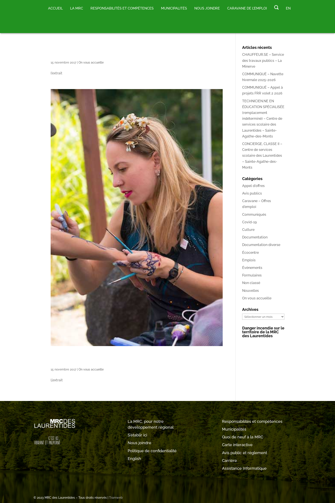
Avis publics (252, 193)
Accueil (55, 8)
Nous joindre (207, 8)
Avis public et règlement (244, 452)
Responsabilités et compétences (252, 421)
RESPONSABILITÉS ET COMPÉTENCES (122, 8)
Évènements (252, 268)
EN (288, 8)
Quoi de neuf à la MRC (242, 437)
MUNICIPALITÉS (174, 8)
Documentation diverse (261, 245)
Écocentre (250, 253)
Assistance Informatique (244, 468)
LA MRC (76, 8)
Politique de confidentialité (152, 451)
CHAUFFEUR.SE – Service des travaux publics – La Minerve (263, 60)
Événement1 (84, 358)
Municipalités (234, 429)
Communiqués (254, 214)
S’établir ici (137, 435)
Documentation (254, 237)
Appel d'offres (253, 186)
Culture (248, 230)
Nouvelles (250, 291)
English (134, 458)
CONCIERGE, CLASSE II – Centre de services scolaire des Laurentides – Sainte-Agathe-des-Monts (262, 155)
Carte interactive (237, 444)
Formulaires (252, 275)
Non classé (251, 283)
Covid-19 (249, 222)
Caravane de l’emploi (247, 8)
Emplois (249, 260)
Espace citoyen (92, 52)
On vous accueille (91, 62)
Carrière (229, 460)
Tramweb (116, 497)
